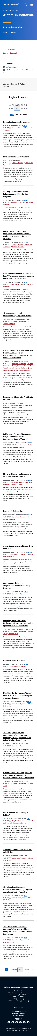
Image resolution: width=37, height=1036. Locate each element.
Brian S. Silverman (18, 247)
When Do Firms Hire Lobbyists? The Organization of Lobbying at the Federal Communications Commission (18, 775)
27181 (25, 125)
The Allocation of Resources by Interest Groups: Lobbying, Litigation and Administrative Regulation (17, 889)
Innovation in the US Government (16, 156)
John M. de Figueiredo (19, 321)
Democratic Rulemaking (13, 511)
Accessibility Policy (18, 1011)
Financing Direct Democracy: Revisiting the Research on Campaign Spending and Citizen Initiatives (18, 623)
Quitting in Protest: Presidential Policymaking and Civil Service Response (15, 194)
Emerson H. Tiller (9, 942)
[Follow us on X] (8, 1022)
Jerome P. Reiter (22, 366)
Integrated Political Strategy (14, 660)
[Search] (26, 4)
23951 (29, 319)
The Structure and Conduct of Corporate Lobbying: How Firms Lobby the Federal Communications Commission (17, 930)
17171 (26, 592)
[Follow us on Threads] (20, 1022)
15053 (26, 664)
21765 (30, 515)
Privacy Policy (18, 1015)
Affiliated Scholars (11, 10)
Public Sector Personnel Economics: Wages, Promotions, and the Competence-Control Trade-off (17, 436)
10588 (26, 744)
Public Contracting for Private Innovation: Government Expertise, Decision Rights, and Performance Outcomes (17, 235)
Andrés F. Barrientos (19, 363)
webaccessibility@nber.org (18, 1001)
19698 (30, 552)
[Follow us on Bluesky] (16, 1022)
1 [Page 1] (6, 970)
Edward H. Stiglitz (9, 323)
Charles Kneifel (15, 370)
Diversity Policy (18, 1013)
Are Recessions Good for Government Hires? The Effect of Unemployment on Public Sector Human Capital (18, 275)
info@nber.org (18, 999)
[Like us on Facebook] (24, 1022)
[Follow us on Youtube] (28, 1022)
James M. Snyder (20, 823)
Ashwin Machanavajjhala (23, 368)
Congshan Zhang (18, 284)
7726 (25, 938)
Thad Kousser (13, 633)
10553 (26, 781)
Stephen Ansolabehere (20, 821)
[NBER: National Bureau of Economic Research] (11, 4)
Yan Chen (6, 370)
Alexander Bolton (18, 405)
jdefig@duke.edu (12, 67)
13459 (29, 701)
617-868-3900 (18, 997)
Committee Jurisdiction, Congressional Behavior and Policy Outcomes (16, 585)
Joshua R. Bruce (17, 128)
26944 (26, 200)
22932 (30, 480)
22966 (30, 443)
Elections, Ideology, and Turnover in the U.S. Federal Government (17, 475)
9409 (28, 818)
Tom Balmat (12, 366)
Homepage (18, 1007)
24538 (26, 282)
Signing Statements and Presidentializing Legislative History (17, 314)
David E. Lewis (17, 407)
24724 (26, 242)
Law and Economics (10, 53)
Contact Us (18, 991)
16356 (31, 629)
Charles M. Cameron (19, 445)
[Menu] (32, 4)
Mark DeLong (26, 370)
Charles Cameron (18, 202)
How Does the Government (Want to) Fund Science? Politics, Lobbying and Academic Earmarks (17, 695)
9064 (25, 856)
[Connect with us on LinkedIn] (12, 1022)
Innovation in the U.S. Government (16, 122)
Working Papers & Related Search (15, 85)
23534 (26, 361)
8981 (25, 895)
